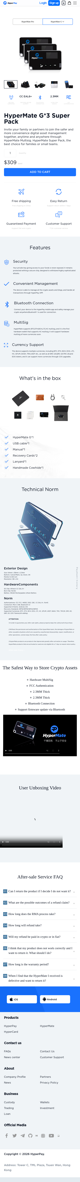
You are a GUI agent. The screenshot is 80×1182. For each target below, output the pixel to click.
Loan (7, 1118)
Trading (9, 1112)
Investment (48, 1112)
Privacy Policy (49, 1085)
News (8, 1085)
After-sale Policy (17, 650)
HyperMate (47, 1026)
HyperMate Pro (28, 22)
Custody (10, 1105)
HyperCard (11, 1032)
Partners (46, 1079)
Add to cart (40, 172)
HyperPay (11, 1026)
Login (43, 3)
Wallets (45, 1105)
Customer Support (53, 1059)
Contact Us (48, 1052)
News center (13, 1059)
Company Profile (15, 1079)
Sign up (54, 3)
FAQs (8, 1052)
